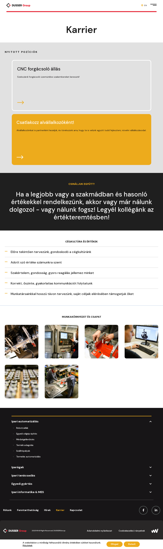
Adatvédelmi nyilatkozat (99, 530)
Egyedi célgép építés (26, 433)
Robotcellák (22, 428)
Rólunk (7, 510)
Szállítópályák (23, 450)
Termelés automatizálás (28, 456)
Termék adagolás (24, 445)
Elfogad (114, 544)
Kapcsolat (76, 510)
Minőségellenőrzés (25, 439)
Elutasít (132, 544)
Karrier (60, 510)
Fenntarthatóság (28, 510)
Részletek (26, 545)
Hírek (47, 510)
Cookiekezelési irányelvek (132, 530)
